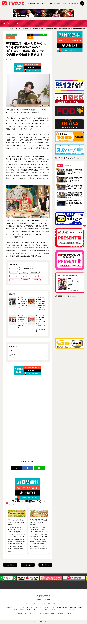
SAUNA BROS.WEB (62, 607)
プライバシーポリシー (31, 613)
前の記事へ (10, 565)
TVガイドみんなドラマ (76, 607)
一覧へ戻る (27, 565)
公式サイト (12, 350)
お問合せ (60, 613)
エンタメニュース (12, 34)
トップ (25, 603)
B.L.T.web (29, 607)
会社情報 (68, 613)
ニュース (51, 3)
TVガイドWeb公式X (69, 609)
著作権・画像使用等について (47, 613)
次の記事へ (45, 565)
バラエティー (11, 37)
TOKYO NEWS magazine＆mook (15, 607)
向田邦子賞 (31, 3)
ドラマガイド (41, 3)
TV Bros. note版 (49, 607)
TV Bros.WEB (38, 607)
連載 (65, 3)
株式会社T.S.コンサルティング (53, 609)
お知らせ (20, 613)
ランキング (73, 3)
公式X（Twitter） (14, 355)
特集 (59, 3)
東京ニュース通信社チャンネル (22, 609)
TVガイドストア (37, 609)
